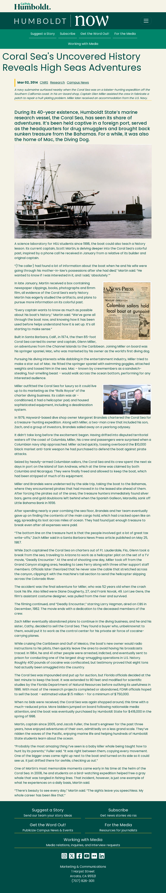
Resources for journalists (118, 827)
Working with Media (83, 44)
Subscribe (67, 34)
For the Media (125, 34)
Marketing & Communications (83, 867)
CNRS (44, 82)
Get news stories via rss (118, 812)
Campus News (78, 82)
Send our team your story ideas (48, 812)
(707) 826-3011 (83, 881)
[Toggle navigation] (146, 21)
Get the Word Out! (94, 34)
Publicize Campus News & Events (47, 827)
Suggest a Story (43, 34)
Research (57, 82)
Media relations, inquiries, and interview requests (83, 842)
